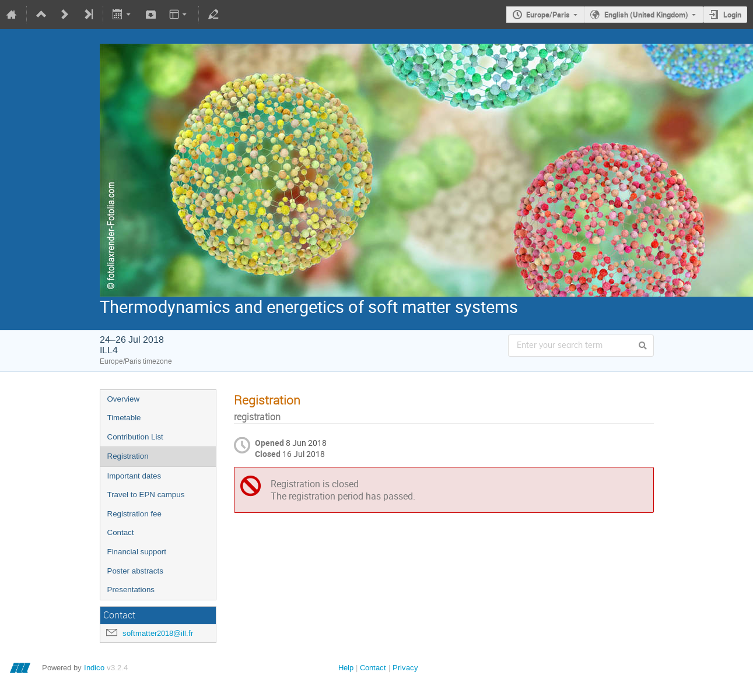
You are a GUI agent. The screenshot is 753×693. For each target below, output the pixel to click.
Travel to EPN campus (146, 494)
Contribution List (135, 436)
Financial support (137, 551)
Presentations (131, 589)
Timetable (124, 417)
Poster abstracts (135, 571)
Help (345, 668)
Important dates (134, 476)
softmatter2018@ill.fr (157, 633)
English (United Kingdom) (646, 14)
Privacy (405, 668)
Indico (94, 668)
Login (732, 14)
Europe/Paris (548, 14)
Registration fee (134, 513)
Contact (120, 532)
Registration (128, 456)
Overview (123, 399)
